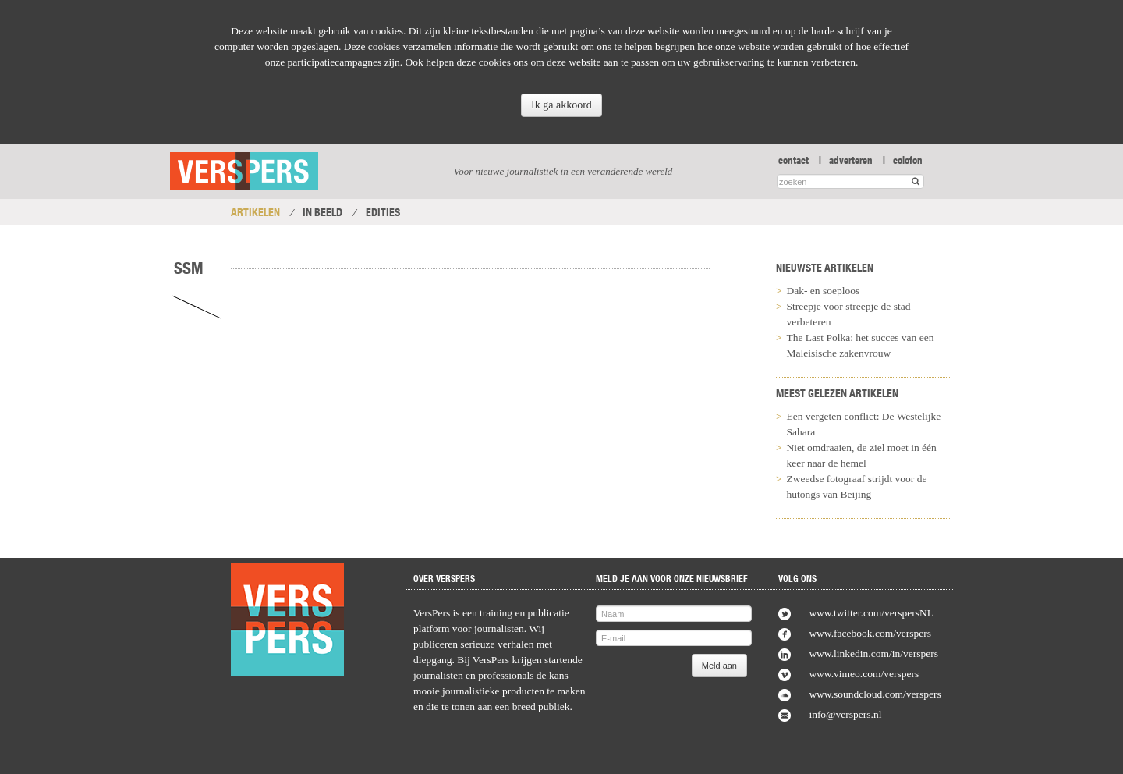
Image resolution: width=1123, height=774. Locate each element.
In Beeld (322, 212)
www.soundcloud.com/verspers (875, 694)
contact (793, 160)
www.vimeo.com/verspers (864, 674)
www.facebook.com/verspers (870, 633)
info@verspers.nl (845, 714)
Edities (383, 212)
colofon (908, 160)
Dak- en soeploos (823, 290)
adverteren (851, 160)
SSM (189, 267)
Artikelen (255, 212)
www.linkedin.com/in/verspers (873, 653)
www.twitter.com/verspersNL (871, 613)
